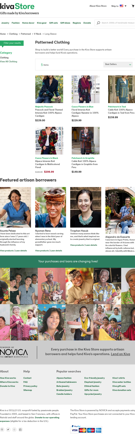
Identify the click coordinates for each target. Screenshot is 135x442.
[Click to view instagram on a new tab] (15, 429)
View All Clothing (8, 62)
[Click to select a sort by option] (118, 64)
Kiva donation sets (121, 390)
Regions (77, 23)
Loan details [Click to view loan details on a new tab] (21, 251)
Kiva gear (42, 23)
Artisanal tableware (66, 382)
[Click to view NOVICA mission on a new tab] (14, 352)
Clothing (4, 58)
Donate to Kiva (7, 386)
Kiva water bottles (121, 382)
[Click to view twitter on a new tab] (9, 429)
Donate (87, 23)
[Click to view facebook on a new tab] (21, 429)
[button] (98, 23)
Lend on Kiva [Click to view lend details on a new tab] (120, 354)
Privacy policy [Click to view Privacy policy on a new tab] (30, 386)
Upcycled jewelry (93, 394)
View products (7, 251)
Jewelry (5, 23)
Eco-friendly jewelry (94, 378)
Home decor (28, 23)
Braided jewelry (64, 390)
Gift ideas (65, 23)
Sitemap (27, 390)
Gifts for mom (91, 390)
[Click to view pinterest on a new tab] (3, 429)
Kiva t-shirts (118, 378)
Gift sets (53, 23)
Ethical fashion (91, 386)
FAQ (25, 382)
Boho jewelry (62, 386)
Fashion (16, 23)
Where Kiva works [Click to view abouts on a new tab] (9, 382)
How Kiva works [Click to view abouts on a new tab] (8, 378)
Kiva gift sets (119, 386)
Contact (27, 378)
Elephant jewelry (92, 382)
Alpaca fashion (63, 378)
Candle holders (64, 394)
